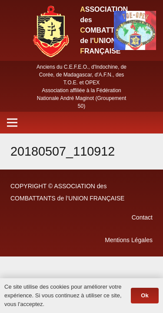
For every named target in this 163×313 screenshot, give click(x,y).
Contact (142, 217)
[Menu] (12, 122)
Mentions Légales (129, 239)
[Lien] (50, 30)
